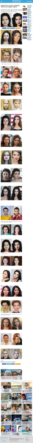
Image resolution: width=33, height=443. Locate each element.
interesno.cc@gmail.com (4, 441)
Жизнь (26, 438)
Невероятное (27, 439)
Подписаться (29, 1)
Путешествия (27, 440)
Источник (1, 365)
